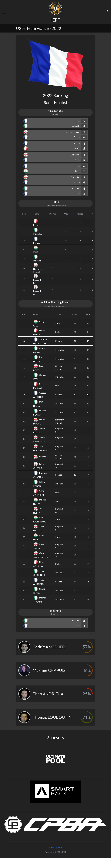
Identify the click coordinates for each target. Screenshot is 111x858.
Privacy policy (55, 847)
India (77, 171)
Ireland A (76, 188)
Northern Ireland (72, 132)
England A (75, 177)
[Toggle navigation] (4, 12)
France (77, 121)
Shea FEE (43, 456)
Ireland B (76, 126)
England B (75, 155)
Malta (77, 148)
